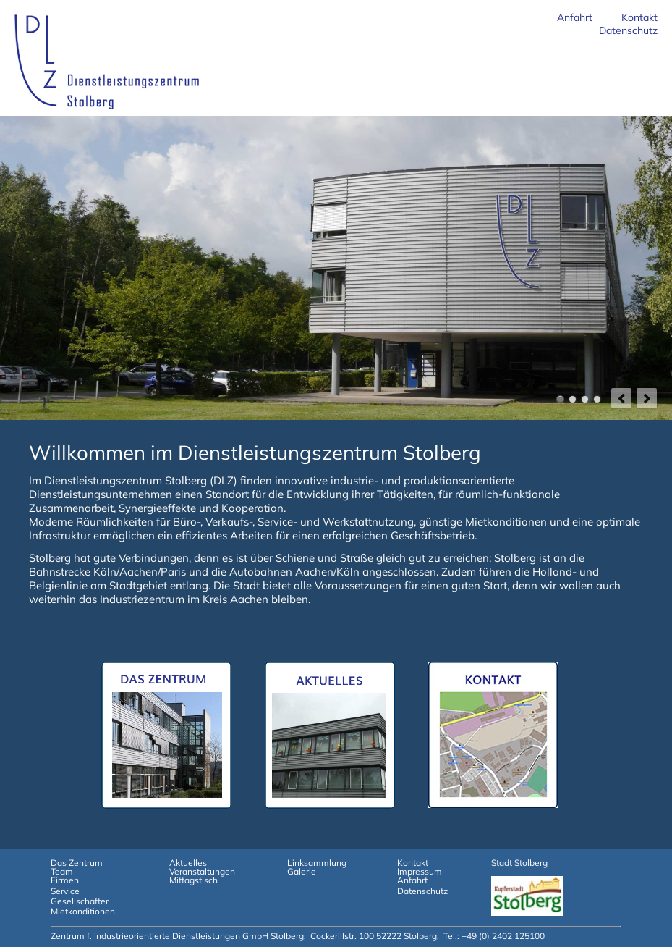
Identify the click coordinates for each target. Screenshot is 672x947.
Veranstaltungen (202, 871)
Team (62, 871)
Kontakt (639, 17)
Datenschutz (628, 30)
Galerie (301, 871)
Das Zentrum (77, 862)
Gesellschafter (80, 901)
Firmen (65, 880)
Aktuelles (188, 862)
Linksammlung (316, 862)
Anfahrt (574, 17)
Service (65, 890)
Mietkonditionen (83, 911)
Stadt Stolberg (519, 862)
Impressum (419, 871)
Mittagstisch (193, 880)
